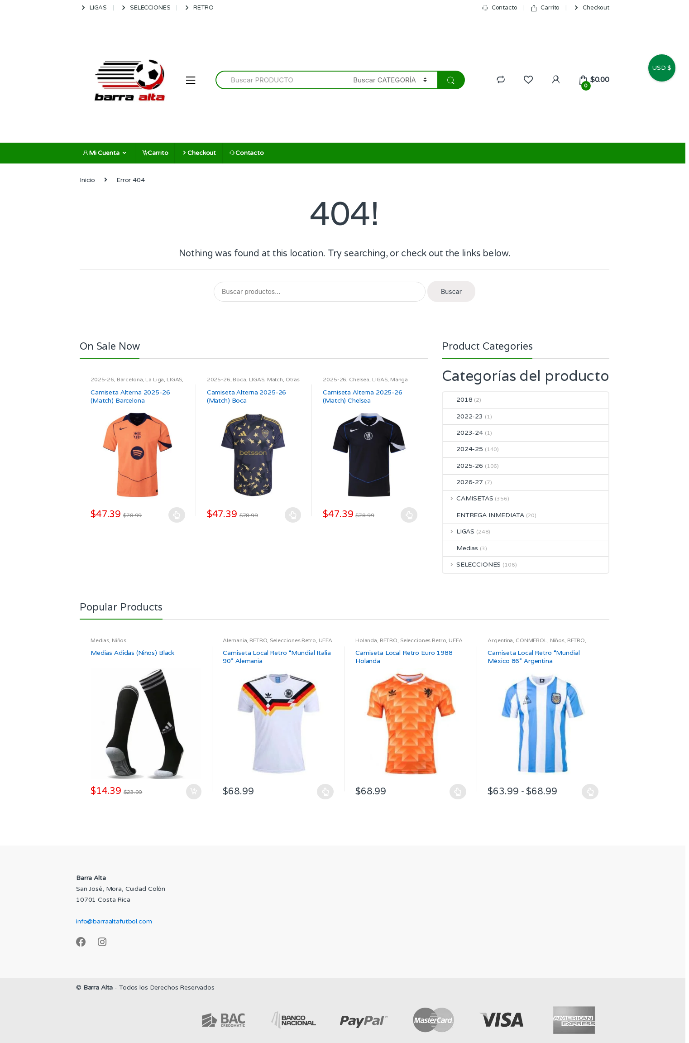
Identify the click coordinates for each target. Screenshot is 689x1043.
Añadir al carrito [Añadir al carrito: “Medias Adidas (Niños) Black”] (193, 791)
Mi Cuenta (101, 153)
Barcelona (130, 379)
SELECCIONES (145, 8)
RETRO (198, 8)
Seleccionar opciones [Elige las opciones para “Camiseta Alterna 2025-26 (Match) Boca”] (293, 515)
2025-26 (102, 379)
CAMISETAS (468, 498)
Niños (119, 640)
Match (275, 379)
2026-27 (463, 482)
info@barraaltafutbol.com (114, 921)
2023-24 (463, 433)
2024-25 (463, 449)
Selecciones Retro (293, 640)
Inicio (87, 180)
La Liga (154, 379)
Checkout (591, 8)
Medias (460, 548)
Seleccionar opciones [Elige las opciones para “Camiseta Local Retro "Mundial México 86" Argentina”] (590, 791)
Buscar (451, 291)
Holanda (366, 640)
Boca (239, 379)
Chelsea (359, 379)
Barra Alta (98, 987)
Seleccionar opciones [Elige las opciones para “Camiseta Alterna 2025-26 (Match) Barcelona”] (177, 515)
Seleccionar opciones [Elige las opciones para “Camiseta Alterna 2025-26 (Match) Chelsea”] (409, 515)
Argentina (500, 640)
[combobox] (279, 80)
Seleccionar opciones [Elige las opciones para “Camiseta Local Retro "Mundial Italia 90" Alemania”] (325, 791)
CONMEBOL (531, 640)
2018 (457, 400)
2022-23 (463, 416)
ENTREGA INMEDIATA (483, 515)
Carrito (545, 8)
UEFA (325, 640)
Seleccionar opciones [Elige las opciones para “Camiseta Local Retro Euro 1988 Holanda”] (458, 791)
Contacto (499, 8)
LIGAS (93, 8)
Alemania (235, 640)
